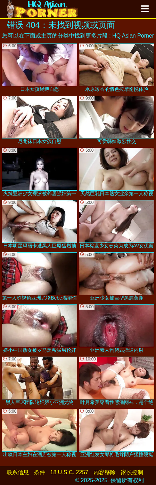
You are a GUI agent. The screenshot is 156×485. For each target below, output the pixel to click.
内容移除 (104, 472)
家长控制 (132, 472)
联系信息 (18, 472)
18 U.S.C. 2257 (69, 472)
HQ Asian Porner (133, 36)
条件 (39, 472)
